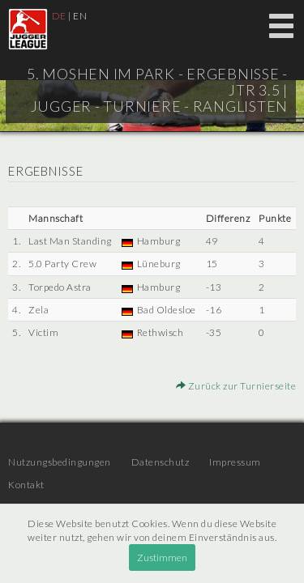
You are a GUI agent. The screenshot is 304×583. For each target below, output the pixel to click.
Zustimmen (162, 557)
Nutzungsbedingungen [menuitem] (59, 462)
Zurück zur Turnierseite (236, 386)
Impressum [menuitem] (235, 462)
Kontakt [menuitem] (26, 485)
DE (59, 16)
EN (80, 16)
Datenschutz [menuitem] (160, 462)
